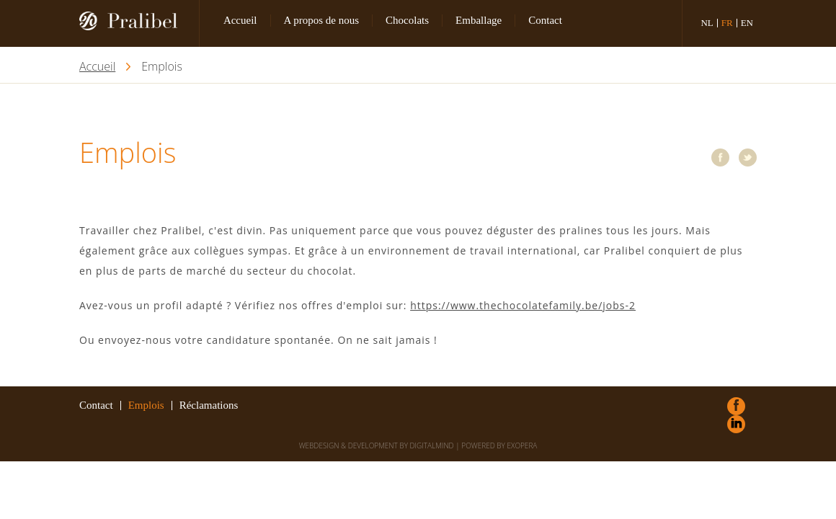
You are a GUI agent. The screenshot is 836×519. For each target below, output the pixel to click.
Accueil (240, 20)
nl (707, 23)
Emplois (146, 405)
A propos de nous (322, 20)
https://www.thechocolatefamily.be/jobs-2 (523, 305)
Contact (545, 20)
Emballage (478, 20)
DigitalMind (432, 445)
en (747, 23)
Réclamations (209, 405)
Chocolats (407, 20)
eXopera (522, 445)
